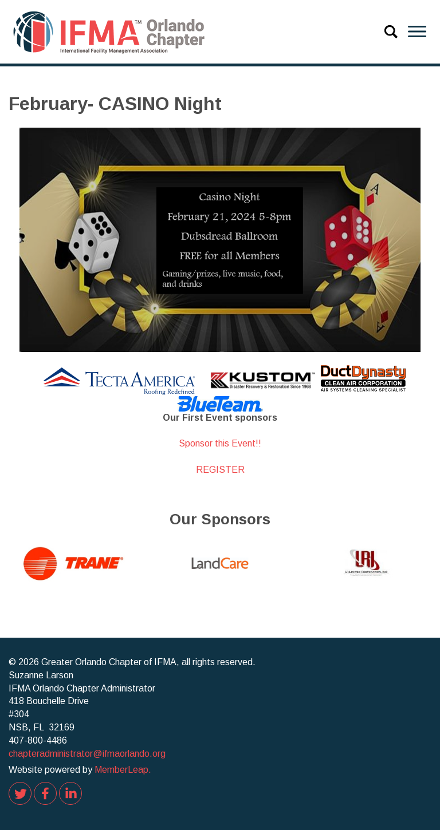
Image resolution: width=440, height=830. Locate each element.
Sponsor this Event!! (220, 443)
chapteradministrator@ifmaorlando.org (87, 753)
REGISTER (220, 470)
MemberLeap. (123, 769)
